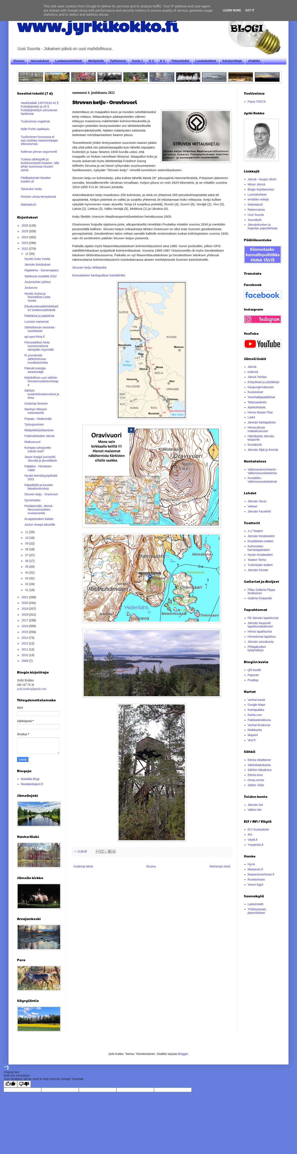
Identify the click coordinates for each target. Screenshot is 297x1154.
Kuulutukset (255, 392)
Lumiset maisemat (36, 321)
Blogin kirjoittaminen (261, 189)
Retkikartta (255, 730)
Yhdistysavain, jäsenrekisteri (257, 911)
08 (27, 549)
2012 (25, 643)
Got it (249, 10)
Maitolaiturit (28, 204)
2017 (25, 620)
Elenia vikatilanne (259, 760)
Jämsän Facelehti (259, 511)
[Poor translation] (24, 1084)
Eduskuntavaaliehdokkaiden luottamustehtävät (41, 308)
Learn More (232, 10)
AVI (250, 834)
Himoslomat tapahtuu (262, 636)
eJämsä (253, 372)
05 (27, 566)
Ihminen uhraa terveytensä (38, 196)
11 (27, 532)
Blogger (183, 1054)
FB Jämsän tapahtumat (263, 618)
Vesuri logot (255, 884)
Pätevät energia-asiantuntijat (35, 370)
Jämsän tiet (255, 805)
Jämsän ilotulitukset (37, 264)
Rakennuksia (256, 209)
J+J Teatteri (255, 531)
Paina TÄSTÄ (257, 101)
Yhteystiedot (180, 61)
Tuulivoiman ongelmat (35, 121)
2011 (25, 649)
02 (27, 584)
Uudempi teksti (83, 866)
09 (27, 543)
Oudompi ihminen (36, 403)
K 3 (162, 61)
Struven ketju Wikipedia (89, 267)
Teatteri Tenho (257, 560)
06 (27, 561)
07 (27, 555)
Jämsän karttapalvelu (262, 422)
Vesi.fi (252, 740)
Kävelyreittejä (232, 61)
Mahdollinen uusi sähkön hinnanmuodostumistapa (41, 381)
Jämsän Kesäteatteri (261, 536)
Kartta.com (255, 715)
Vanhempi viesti (219, 866)
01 (27, 590)
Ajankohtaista (257, 407)
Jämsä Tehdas (257, 377)
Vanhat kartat (256, 700)
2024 (25, 237)
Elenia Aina (255, 775)
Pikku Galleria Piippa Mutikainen (261, 591)
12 (27, 253)
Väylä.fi (252, 839)
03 (27, 578)
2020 (25, 603)
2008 (25, 660)
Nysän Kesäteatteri (260, 554)
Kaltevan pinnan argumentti (39, 151)
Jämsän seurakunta (261, 641)
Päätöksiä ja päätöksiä (39, 316)
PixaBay (253, 680)
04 (27, 572)
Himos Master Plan (260, 412)
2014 (25, 637)
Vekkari (252, 506)
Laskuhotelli (255, 904)
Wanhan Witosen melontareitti (35, 411)
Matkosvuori (32, 442)
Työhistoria (118, 61)
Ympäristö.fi (255, 844)
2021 (25, 597)
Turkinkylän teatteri (260, 565)
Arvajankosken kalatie (38, 519)
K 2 (151, 61)
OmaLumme (256, 780)
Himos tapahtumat (260, 631)
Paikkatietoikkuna (259, 720)
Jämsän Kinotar (258, 570)
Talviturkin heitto (31, 189)
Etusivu (19, 61)
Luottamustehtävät (68, 61)
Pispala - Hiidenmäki (38, 418)
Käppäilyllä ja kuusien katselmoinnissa (38, 486)
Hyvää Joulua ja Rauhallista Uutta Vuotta (37, 297)
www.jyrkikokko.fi (97, 25)
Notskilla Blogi (30, 779)
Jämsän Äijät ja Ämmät (263, 449)
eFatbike (254, 61)
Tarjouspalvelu (257, 402)
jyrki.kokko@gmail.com (31, 688)
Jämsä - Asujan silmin (262, 179)
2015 (25, 632)
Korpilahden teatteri (260, 541)
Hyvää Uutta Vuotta (37, 258)
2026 (25, 225)
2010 (25, 655)
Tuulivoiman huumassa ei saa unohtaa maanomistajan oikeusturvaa (39, 140)
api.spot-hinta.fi (34, 336)
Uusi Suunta (256, 214)
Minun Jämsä (256, 184)
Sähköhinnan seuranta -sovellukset (40, 329)
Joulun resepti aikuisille (39, 524)
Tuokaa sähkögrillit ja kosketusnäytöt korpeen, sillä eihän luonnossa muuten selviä (40, 165)
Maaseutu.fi (255, 869)
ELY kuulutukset (258, 829)
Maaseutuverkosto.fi (261, 874)
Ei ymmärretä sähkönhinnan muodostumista (36, 359)
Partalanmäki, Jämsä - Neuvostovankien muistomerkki (39, 509)
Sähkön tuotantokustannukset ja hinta (41, 394)
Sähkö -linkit (256, 785)
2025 (25, 231)
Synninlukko (32, 500)
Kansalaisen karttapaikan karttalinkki (98, 275)
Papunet (253, 675)
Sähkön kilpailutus (260, 770)
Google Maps (256, 704)
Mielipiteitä (95, 61)
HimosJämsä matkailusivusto (258, 429)
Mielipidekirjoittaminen (39, 430)
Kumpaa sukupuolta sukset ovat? (37, 449)
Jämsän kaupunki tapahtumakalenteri (260, 624)
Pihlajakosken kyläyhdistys (257, 648)
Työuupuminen (34, 424)
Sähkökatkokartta (259, 765)
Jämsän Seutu (257, 501)
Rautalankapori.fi (32, 784)
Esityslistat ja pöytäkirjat (263, 382)
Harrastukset (40, 61)
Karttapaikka (256, 709)
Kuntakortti (255, 444)
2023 (25, 243)
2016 (25, 626)
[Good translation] (10, 1084)
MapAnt (253, 735)
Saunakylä (255, 219)
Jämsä (252, 366)
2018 (25, 614)
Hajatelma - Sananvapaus (41, 270)
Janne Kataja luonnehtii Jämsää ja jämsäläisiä (40, 458)
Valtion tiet (254, 809)
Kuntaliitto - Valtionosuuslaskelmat (262, 479)
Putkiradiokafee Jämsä (39, 436)
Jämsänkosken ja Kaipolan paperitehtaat (262, 226)
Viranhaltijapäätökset (261, 397)
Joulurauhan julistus (37, 282)
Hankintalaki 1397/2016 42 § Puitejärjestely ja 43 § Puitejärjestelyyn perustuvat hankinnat (39, 108)
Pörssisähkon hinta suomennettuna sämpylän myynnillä (39, 346)
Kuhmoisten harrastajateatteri (259, 548)
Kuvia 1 (137, 61)
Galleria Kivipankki (260, 598)
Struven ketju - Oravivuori (41, 494)
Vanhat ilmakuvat (259, 725)
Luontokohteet (205, 61)
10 (27, 537)
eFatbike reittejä (258, 199)
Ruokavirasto (256, 879)
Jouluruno (31, 287)
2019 (25, 608)
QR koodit (254, 670)
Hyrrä (251, 864)
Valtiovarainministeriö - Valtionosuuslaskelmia (263, 471)
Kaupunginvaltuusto (261, 387)
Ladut (251, 417)
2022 (25, 248)
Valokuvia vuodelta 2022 (40, 276)
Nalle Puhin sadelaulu (35, 129)
